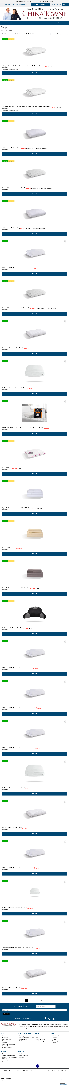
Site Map (54, 1070)
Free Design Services (7, 1060)
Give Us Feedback (40, 1039)
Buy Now (34, 73)
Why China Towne (56, 1036)
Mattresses (5, 1037)
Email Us (37, 1037)
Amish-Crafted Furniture (8, 1044)
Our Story (54, 1037)
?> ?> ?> (64, 34)
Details (51, 1)
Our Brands (5, 1046)
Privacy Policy (48, 1070)
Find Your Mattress (24, 1041)
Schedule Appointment (40, 4)
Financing (21, 1036)
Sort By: (32, 33)
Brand (6, 30)
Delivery (4, 1054)
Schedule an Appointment (42, 1041)
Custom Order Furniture (8, 1055)
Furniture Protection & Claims (26, 1037)
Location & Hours (40, 1036)
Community (55, 1041)
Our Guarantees (23, 1039)
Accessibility (32, 1066)
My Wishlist (22, 1057)
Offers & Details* (62, 1070)
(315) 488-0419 (6, 4)
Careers (54, 1042)
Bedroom (4, 1041)
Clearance (4, 1042)
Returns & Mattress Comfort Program (9, 1058)
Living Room (5, 1036)
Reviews (54, 1039)
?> (43, 34)
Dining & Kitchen (6, 1039)
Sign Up (6, 1014)
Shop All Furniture (6, 1047)
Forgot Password (23, 1055)
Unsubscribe (5, 1061)
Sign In (20, 1054)
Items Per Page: (56, 33)
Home (2, 30)
